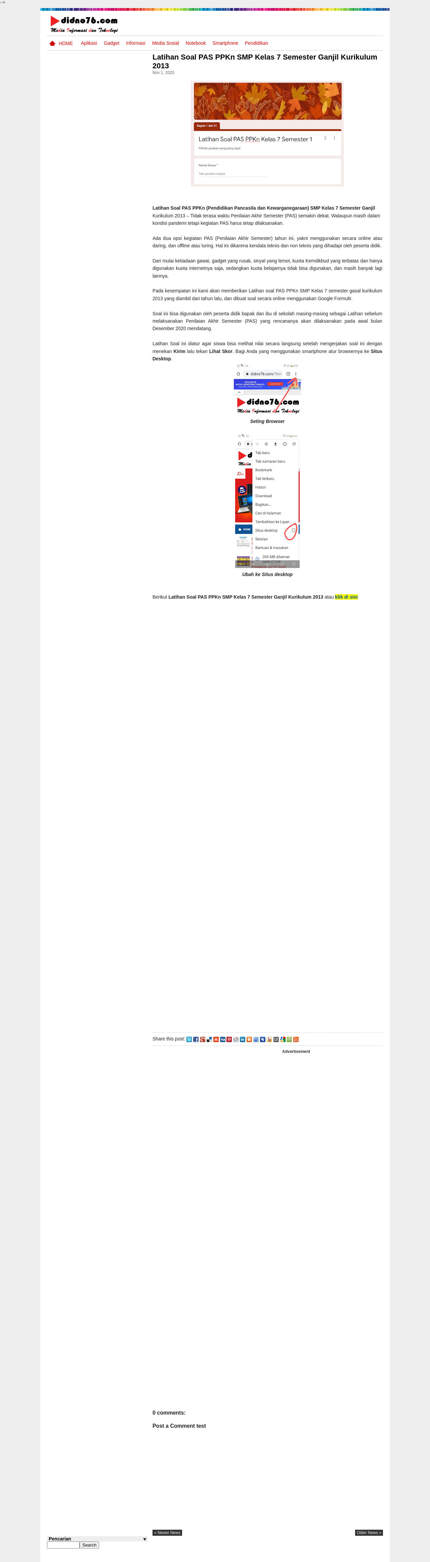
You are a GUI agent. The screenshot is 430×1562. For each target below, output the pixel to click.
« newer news (169, 1540)
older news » (369, 1540)
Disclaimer (370, 1556)
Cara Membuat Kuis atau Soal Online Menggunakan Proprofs (110, 481)
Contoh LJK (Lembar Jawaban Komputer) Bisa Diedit (108, 378)
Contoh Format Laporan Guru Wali (107, 291)
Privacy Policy (342, 1556)
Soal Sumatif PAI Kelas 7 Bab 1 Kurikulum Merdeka (109, 452)
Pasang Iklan (280, 1556)
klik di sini (348, 604)
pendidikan (256, 43)
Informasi (135, 43)
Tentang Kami (311, 1556)
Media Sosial (165, 43)
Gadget (111, 43)
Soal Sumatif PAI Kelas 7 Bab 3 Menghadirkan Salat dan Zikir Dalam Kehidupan (110, 324)
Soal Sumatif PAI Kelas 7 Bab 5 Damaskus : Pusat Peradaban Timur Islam (108, 404)
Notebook (196, 43)
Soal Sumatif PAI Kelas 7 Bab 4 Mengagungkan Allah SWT (108, 352)
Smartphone (225, 43)
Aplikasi (89, 43)
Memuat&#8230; (262, 757)
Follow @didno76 (65, 511)
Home (66, 43)
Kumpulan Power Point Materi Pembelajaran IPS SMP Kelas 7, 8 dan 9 (108, 429)
